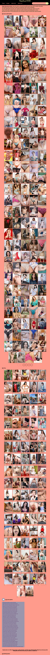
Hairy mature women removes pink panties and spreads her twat (11, 621)
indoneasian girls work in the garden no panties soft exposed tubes (23, 11)
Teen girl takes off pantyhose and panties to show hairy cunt (10, 626)
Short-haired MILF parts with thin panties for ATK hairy (9, 623)
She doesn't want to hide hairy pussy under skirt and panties (10, 618)
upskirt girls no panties (20, 10)
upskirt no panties (35, 6)
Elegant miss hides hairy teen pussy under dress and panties (10, 628)
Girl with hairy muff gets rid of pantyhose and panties (9, 617)
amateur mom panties (35, 8)
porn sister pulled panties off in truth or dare (9, 8)
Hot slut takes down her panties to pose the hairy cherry (10, 630)
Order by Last (20, 3)
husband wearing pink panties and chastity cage (24, 8)
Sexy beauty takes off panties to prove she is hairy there (10, 612)
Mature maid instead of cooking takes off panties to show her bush (11, 604)
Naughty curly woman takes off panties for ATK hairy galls (10, 606)
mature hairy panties (15, 6)
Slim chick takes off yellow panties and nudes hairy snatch (10, 609)
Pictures (25, 0)
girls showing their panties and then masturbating (26, 7)
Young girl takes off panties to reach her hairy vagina (9, 602)
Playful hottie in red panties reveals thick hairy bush (9, 616)
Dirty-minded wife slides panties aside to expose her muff (10, 645)
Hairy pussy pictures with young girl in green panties (9, 632)
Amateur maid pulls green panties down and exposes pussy (10, 608)
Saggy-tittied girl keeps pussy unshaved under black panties (10, 603)
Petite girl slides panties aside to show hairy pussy (9, 640)
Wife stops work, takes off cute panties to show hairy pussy (10, 625)
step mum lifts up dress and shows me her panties (10, 7)
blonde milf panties (38, 11)
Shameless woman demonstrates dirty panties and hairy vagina (10, 627)
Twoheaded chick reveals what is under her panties (9, 637)
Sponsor (7, 3)
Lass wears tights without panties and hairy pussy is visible (10, 642)
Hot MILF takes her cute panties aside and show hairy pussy (10, 644)
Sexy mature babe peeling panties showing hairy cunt (9, 615)
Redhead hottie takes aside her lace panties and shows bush (10, 620)
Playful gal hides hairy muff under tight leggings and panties (10, 641)
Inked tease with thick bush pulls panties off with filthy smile (10, 613)
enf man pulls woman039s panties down (25, 6)
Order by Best (13, 3)
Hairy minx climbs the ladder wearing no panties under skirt (10, 639)
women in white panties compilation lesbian (9, 10)
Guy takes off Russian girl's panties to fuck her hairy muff (10, 633)
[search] (47, 3)
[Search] (40, 3)
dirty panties (41, 6)
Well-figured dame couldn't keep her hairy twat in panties (10, 631)
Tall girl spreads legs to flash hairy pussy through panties (10, 607)
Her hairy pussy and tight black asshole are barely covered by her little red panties (13, 646)
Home (4, 3)
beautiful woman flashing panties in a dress (31, 10)
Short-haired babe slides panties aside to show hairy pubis (10, 611)
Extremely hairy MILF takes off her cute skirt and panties (10, 636)
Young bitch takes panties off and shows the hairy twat (9, 622)
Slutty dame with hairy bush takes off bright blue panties (10, 635)
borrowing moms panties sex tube (7, 11)
